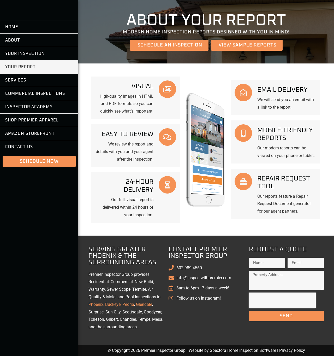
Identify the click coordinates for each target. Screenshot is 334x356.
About (12, 69)
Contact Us (19, 175)
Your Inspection (25, 82)
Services (15, 109)
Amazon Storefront (30, 162)
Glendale (144, 304)
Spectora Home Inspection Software (243, 350)
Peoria (128, 304)
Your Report (20, 95)
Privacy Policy (292, 350)
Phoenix (95, 304)
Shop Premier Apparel (32, 149)
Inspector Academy (28, 135)
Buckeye (113, 304)
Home (11, 55)
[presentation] (282, 300)
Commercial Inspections (35, 122)
